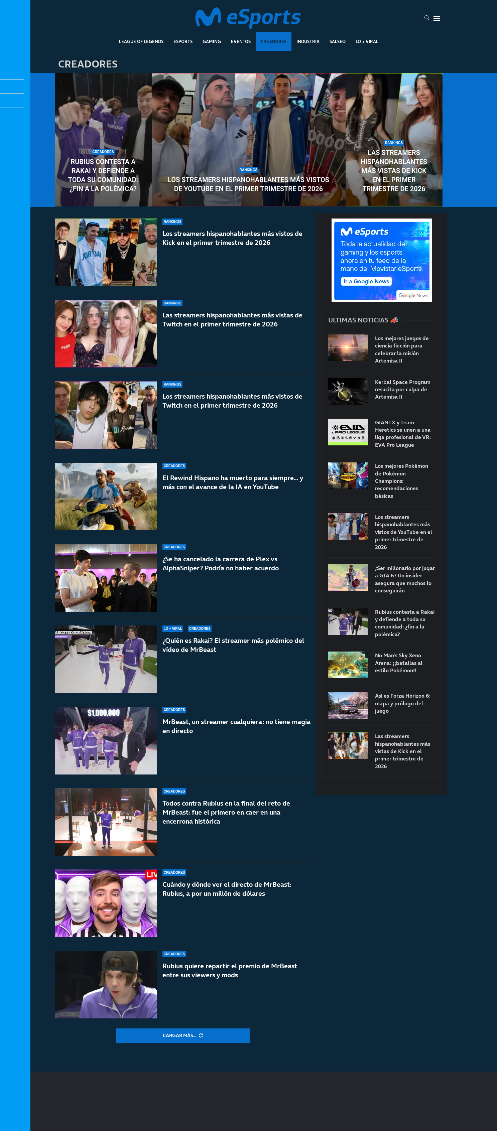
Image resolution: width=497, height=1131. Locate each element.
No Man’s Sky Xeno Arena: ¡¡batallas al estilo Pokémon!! (398, 663)
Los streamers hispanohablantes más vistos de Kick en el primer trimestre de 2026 (232, 238)
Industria (308, 41)
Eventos (241, 41)
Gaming (212, 41)
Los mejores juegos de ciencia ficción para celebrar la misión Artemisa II (402, 349)
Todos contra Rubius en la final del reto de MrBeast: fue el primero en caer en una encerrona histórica (226, 812)
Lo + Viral (367, 41)
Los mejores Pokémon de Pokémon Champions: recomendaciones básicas (401, 481)
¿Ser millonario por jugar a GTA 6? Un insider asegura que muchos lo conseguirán (405, 579)
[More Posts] (183, 1035)
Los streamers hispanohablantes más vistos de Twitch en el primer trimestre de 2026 (232, 401)
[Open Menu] (436, 18)
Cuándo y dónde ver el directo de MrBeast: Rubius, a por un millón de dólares (226, 889)
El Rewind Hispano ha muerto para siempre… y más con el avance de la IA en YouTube (232, 482)
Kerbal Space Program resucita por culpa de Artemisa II (402, 389)
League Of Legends (141, 41)
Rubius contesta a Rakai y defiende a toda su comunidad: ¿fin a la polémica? (103, 175)
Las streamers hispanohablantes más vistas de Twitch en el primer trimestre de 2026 (232, 319)
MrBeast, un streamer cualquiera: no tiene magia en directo (236, 726)
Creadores (273, 41)
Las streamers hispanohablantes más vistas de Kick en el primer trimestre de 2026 (394, 171)
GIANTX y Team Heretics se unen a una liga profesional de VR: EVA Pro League (403, 433)
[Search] (426, 18)
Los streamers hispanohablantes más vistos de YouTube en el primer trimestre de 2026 (248, 184)
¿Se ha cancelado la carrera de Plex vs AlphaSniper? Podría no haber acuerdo (220, 563)
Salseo (338, 41)
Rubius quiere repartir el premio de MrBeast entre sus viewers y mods (229, 970)
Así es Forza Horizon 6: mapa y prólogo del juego (402, 703)
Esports (183, 41)
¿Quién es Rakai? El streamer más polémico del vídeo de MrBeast (233, 645)
